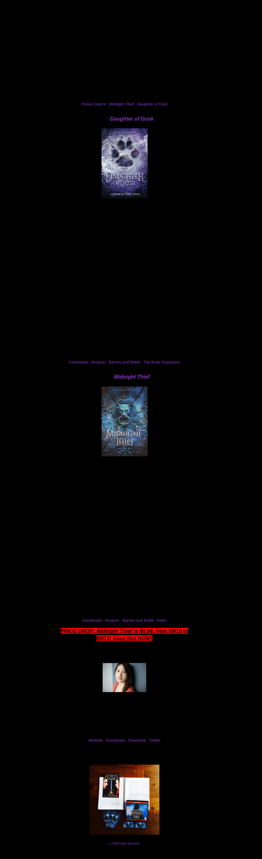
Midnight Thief (132, 377)
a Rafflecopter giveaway (124, 843)
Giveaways (112, 27)
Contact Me (137, 27)
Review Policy (84, 27)
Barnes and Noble (124, 362)
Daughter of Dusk (152, 104)
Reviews (59, 27)
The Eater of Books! (131, 16)
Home (16, 27)
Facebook (137, 740)
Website (95, 740)
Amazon (98, 362)
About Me (36, 27)
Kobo (161, 620)
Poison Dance (93, 104)
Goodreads (78, 362)
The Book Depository (161, 362)
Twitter (154, 740)
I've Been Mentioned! (170, 27)
